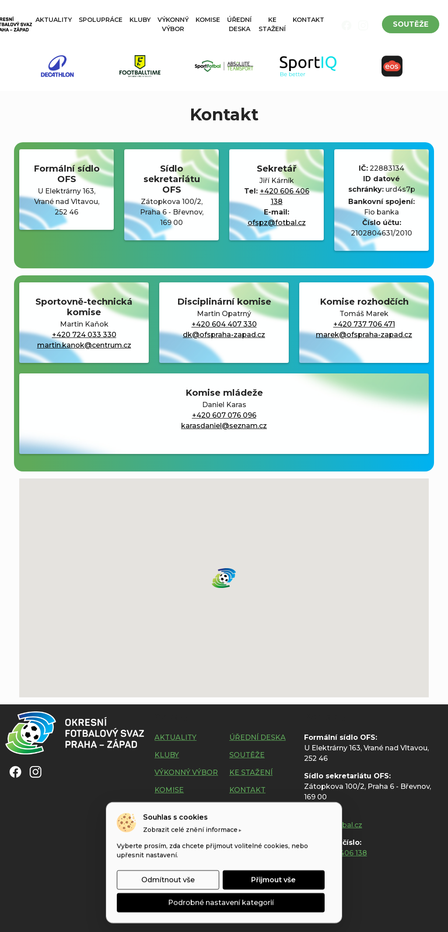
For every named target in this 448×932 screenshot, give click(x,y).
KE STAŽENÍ (272, 24)
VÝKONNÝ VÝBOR (173, 24)
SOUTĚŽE (410, 24)
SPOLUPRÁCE (100, 20)
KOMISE (208, 20)
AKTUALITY (53, 20)
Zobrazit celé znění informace (190, 830)
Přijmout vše (273, 880)
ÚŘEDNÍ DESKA (239, 24)
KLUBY (140, 20)
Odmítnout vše (168, 880)
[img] (346, 25)
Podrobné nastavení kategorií (221, 902)
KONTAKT (308, 20)
